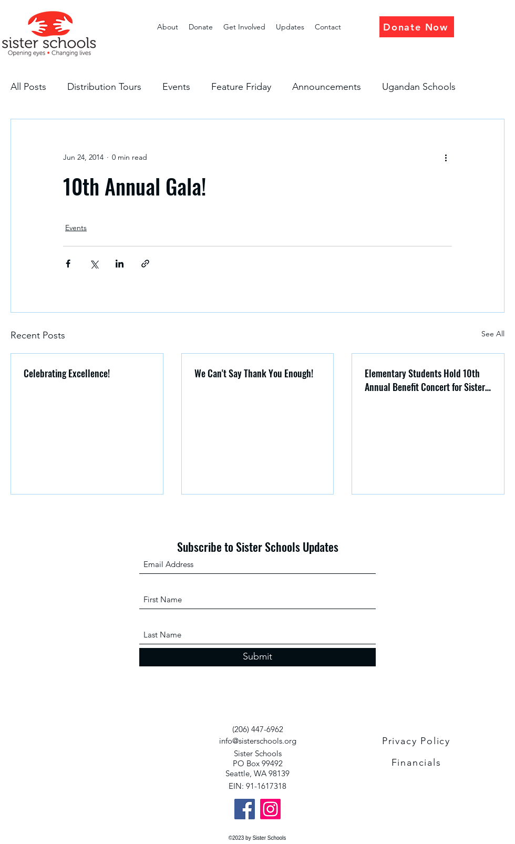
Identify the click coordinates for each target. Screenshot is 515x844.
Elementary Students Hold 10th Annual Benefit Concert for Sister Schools (425, 380)
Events (176, 86)
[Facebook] (244, 809)
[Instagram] (270, 809)
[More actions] (445, 157)
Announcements (326, 86)
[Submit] (257, 657)
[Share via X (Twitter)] (94, 264)
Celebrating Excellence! (67, 373)
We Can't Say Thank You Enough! (253, 373)
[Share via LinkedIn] (120, 264)
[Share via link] (145, 264)
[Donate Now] (416, 26)
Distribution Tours (104, 86)
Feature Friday (241, 86)
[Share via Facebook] (68, 264)
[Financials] (417, 762)
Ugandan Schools (419, 86)
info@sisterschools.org (257, 741)
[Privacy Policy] (417, 741)
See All (492, 333)
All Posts (28, 86)
